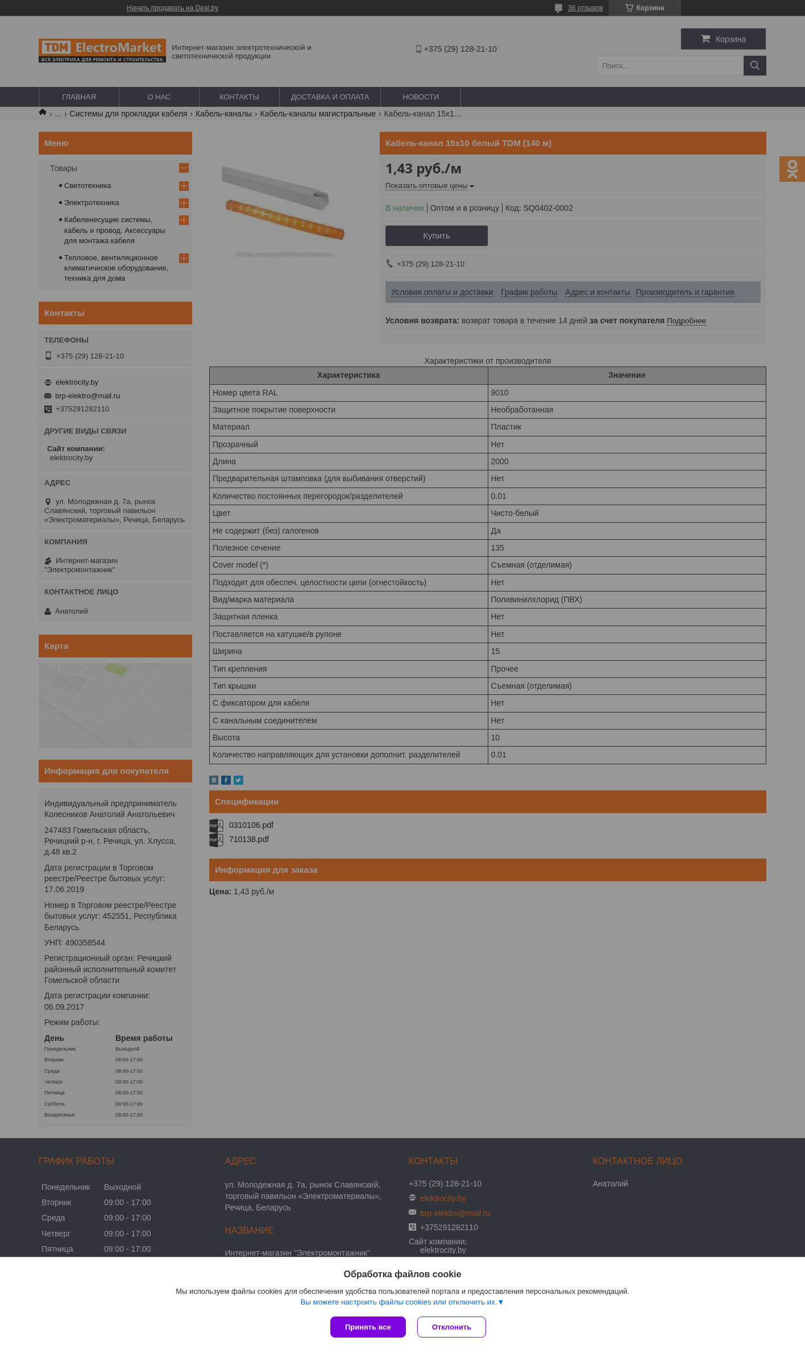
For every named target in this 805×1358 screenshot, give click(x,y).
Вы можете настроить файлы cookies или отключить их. (398, 1302)
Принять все (368, 1327)
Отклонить (451, 1327)
